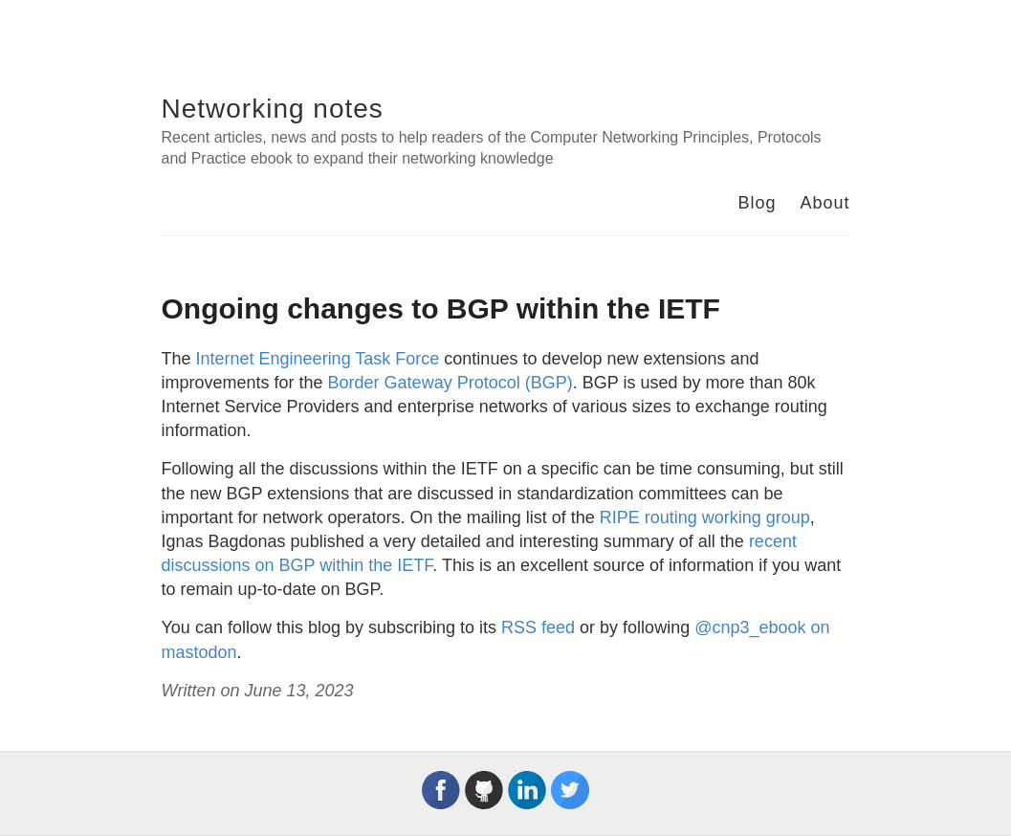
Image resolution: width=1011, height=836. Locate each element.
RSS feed (538, 627)
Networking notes (273, 108)
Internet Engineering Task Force (318, 358)
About (824, 202)
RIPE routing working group (705, 517)
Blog (756, 202)
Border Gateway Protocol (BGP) (450, 382)
